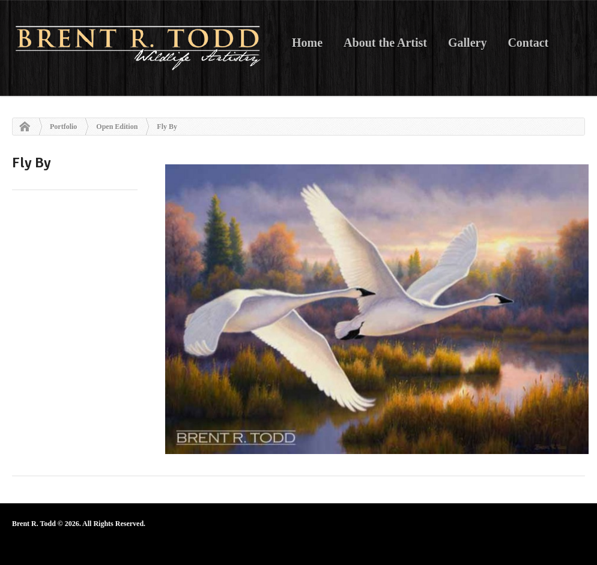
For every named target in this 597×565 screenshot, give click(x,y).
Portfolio (63, 126)
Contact (528, 42)
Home (307, 42)
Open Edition (117, 126)
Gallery (467, 42)
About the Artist (385, 42)
